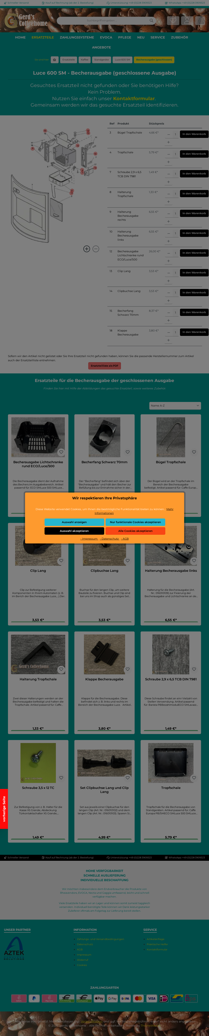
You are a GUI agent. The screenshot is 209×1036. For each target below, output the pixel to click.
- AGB (125, 538)
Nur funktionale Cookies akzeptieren (135, 522)
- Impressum (89, 538)
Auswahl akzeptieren (74, 530)
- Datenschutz (110, 538)
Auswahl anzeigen (74, 522)
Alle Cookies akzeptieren (135, 530)
